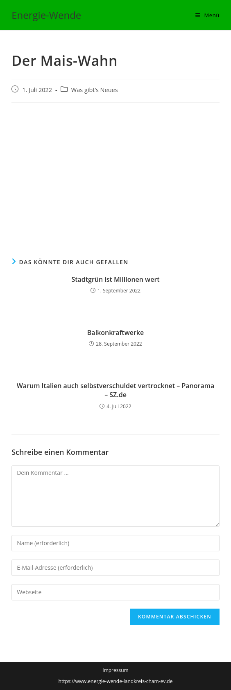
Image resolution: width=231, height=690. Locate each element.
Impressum (115, 670)
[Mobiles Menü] (207, 15)
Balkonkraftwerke (115, 332)
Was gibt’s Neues (94, 90)
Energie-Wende (46, 15)
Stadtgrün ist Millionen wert (115, 279)
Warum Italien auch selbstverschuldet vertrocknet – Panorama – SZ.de (116, 390)
